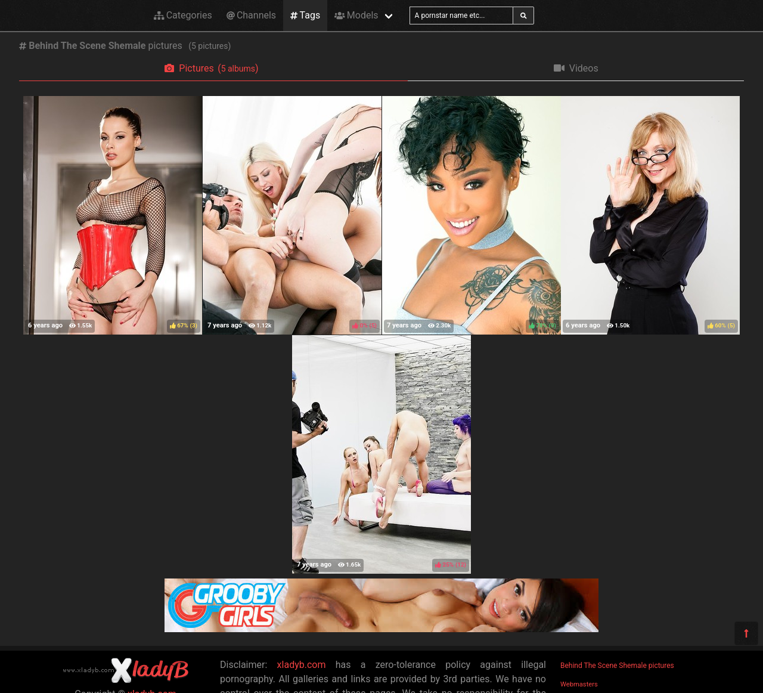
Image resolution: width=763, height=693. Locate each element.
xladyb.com (301, 664)
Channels (251, 15)
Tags (305, 15)
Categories (183, 15)
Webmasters (579, 684)
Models (356, 15)
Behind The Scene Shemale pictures (617, 665)
